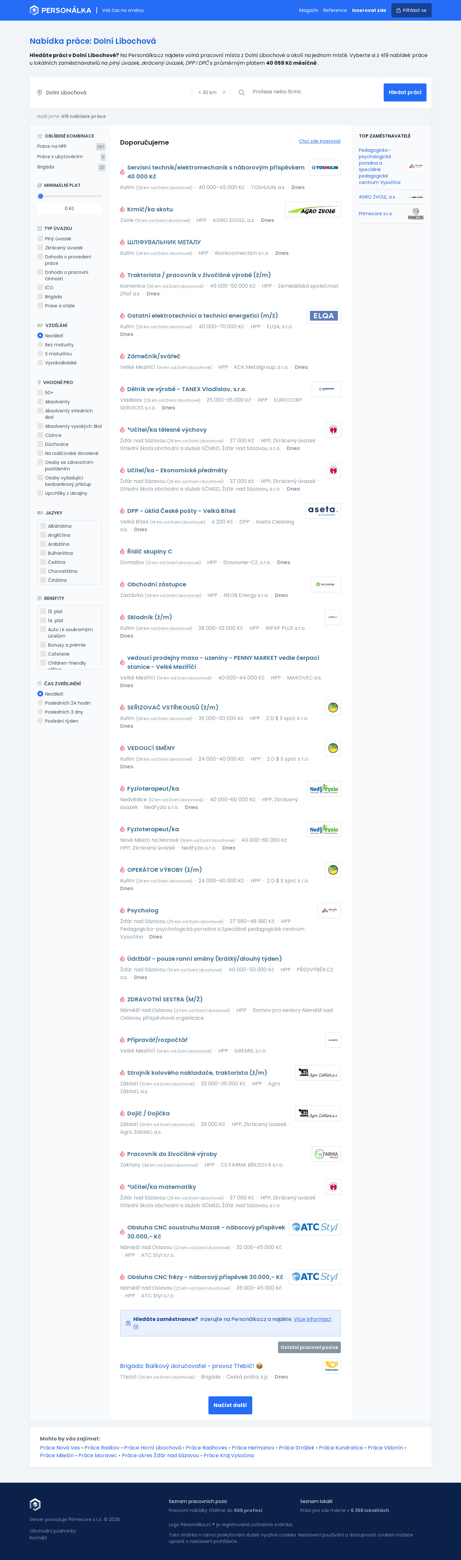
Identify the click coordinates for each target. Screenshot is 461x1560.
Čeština (52, 562)
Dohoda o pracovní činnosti (62, 275)
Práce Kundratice (341, 1447)
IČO (45, 287)
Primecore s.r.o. (376, 213)
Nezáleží (50, 335)
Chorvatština (58, 571)
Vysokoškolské (57, 363)
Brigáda (45, 167)
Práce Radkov (102, 1447)
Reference (335, 10)
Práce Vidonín (385, 1447)
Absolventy (53, 402)
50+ (45, 393)
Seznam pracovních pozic (198, 1501)
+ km (207, 92)
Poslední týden (57, 721)
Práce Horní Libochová (152, 1447)
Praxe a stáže (56, 306)
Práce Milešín (57, 1455)
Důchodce (53, 444)
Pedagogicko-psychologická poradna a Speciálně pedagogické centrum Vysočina (379, 166)
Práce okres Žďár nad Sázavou (160, 1455)
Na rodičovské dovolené (68, 453)
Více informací (312, 1319)
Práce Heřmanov (253, 1447)
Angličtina (55, 535)
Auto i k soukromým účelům (66, 632)
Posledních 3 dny (60, 712)
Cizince (49, 435)
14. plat (51, 620)
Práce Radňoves (206, 1447)
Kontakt (38, 1538)
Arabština (54, 544)
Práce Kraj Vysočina (229, 1455)
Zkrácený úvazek (60, 248)
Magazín (308, 10)
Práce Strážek (296, 1447)
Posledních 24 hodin (64, 703)
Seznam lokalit (316, 1501)
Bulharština (56, 553)
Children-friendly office (63, 666)
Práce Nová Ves (60, 1447)
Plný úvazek (54, 239)
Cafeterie (55, 654)
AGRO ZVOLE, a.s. (377, 197)
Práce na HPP (52, 146)
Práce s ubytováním (60, 156)
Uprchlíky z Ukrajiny (62, 493)
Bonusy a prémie (63, 645)
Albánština (56, 526)
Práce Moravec (97, 1455)
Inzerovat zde (369, 10)
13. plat (51, 611)
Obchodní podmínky (53, 1531)
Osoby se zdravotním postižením (65, 465)
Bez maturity (55, 345)
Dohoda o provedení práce (64, 260)
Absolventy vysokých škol (69, 426)
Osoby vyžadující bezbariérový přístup (64, 481)
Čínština (53, 580)
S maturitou (54, 354)
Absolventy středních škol (65, 414)
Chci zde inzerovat (320, 141)
